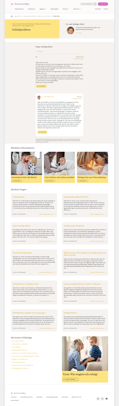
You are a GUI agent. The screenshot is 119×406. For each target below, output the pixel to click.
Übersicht (39, 51)
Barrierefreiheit (15, 400)
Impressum (14, 397)
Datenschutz (65, 397)
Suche (95, 4)
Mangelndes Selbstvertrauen (20, 350)
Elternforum (31, 9)
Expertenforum (19, 9)
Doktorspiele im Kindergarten (20, 344)
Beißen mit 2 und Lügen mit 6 (20, 359)
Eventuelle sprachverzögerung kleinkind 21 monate (26, 356)
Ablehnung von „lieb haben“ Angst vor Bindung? (25, 353)
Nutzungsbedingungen (52, 397)
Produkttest (98, 9)
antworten (43, 132)
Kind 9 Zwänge (16, 347)
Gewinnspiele (54, 9)
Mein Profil (104, 4)
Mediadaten (39, 397)
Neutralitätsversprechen (26, 397)
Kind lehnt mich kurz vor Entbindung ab (23, 365)
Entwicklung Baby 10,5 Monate (20, 368)
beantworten (42, 86)
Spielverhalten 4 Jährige (19, 362)
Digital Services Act (76, 397)
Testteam (105, 9)
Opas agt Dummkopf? (18, 341)
